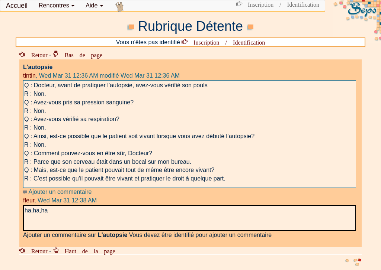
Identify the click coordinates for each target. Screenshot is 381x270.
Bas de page (80, 55)
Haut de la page (87, 251)
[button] (56, 5)
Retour (36, 55)
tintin (29, 75)
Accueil (17, 5)
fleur (28, 200)
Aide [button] (94, 5)
